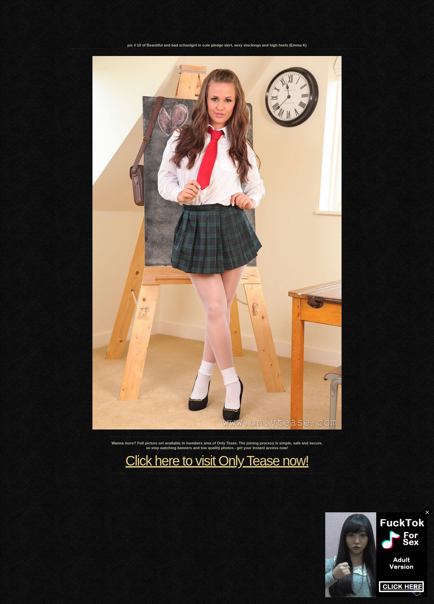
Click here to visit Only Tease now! (216, 460)
